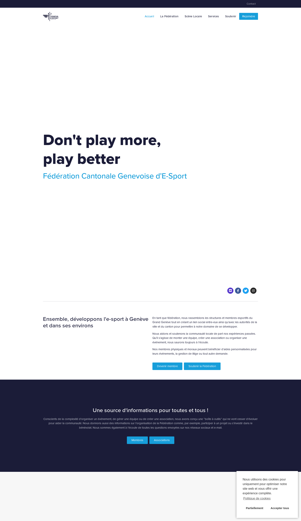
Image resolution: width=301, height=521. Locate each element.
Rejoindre (248, 16)
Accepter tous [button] (280, 508)
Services (213, 16)
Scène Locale (193, 16)
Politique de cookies (256, 498)
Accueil (149, 16)
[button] (167, 366)
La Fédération (169, 16)
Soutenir (230, 16)
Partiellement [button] (254, 508)
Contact (251, 3)
